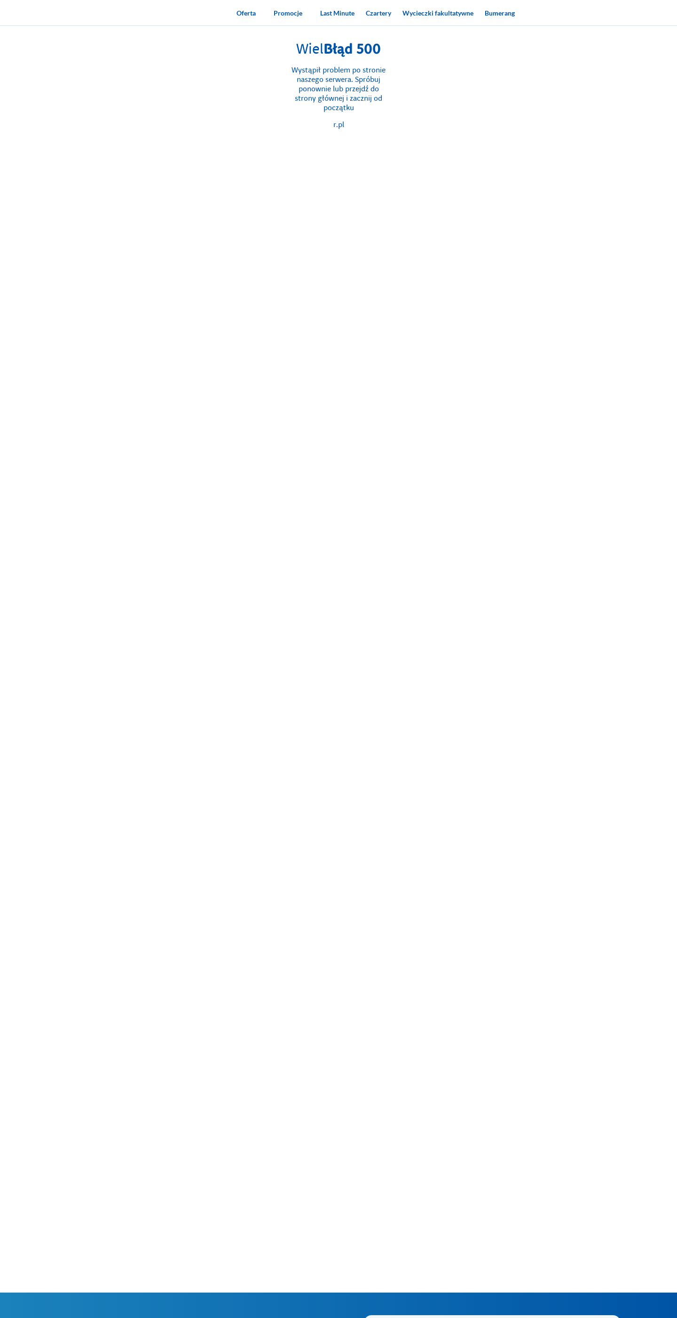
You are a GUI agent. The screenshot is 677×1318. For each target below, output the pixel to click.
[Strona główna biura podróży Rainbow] (184, 12)
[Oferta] (249, 12)
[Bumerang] (499, 12)
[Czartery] (378, 12)
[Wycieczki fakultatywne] (438, 12)
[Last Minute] (337, 12)
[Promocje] (291, 12)
